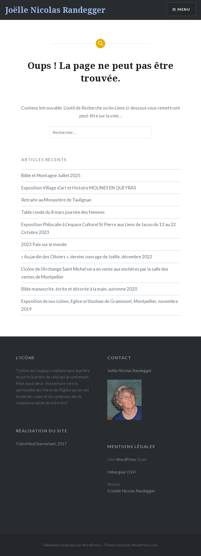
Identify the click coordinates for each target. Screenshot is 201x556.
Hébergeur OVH (121, 472)
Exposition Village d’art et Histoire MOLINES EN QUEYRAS (78, 187)
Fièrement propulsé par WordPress (72, 545)
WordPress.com (144, 545)
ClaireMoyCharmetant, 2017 (41, 443)
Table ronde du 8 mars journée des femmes (63, 212)
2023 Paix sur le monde (44, 244)
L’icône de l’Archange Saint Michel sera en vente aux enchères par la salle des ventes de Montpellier (94, 273)
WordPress (126, 459)
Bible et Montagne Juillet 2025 (51, 175)
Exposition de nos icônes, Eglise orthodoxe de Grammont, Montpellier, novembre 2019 (99, 305)
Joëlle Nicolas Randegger (55, 9)
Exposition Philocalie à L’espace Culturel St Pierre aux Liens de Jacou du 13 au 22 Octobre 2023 (98, 228)
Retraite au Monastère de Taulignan (56, 200)
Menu (183, 9)
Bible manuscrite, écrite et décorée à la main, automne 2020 (79, 289)
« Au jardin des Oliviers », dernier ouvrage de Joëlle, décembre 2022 (86, 256)
